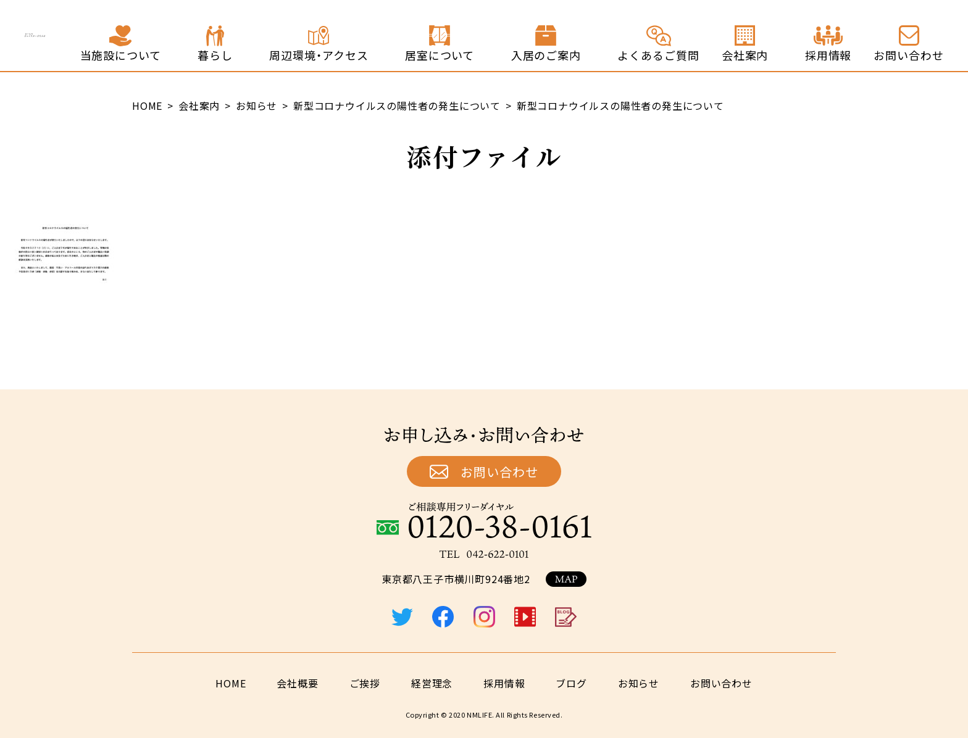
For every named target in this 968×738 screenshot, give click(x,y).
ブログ (571, 683)
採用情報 (504, 683)
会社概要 (297, 683)
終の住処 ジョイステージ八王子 (107, 36)
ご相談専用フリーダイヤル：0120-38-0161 (484, 520)
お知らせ (638, 683)
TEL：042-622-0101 (484, 554)
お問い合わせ (499, 472)
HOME (230, 683)
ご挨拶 (364, 683)
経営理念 (432, 683)
